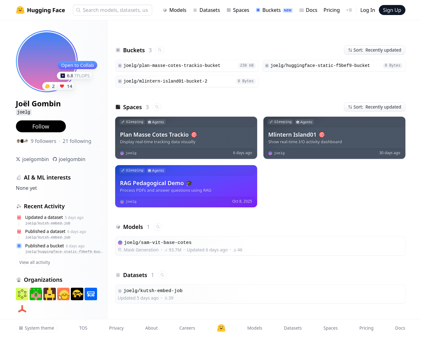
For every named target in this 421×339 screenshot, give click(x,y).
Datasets (206, 10)
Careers (187, 328)
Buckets (274, 10)
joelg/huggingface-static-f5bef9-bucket (64, 252)
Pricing (332, 10)
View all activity (34, 262)
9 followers (43, 141)
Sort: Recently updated (374, 50)
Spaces (237, 10)
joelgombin (35, 159)
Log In (367, 10)
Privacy (116, 328)
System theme (36, 328)
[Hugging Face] (221, 328)
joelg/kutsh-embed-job (48, 223)
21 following (77, 141)
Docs (308, 10)
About (151, 328)
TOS (83, 328)
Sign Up (392, 10)
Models (174, 10)
